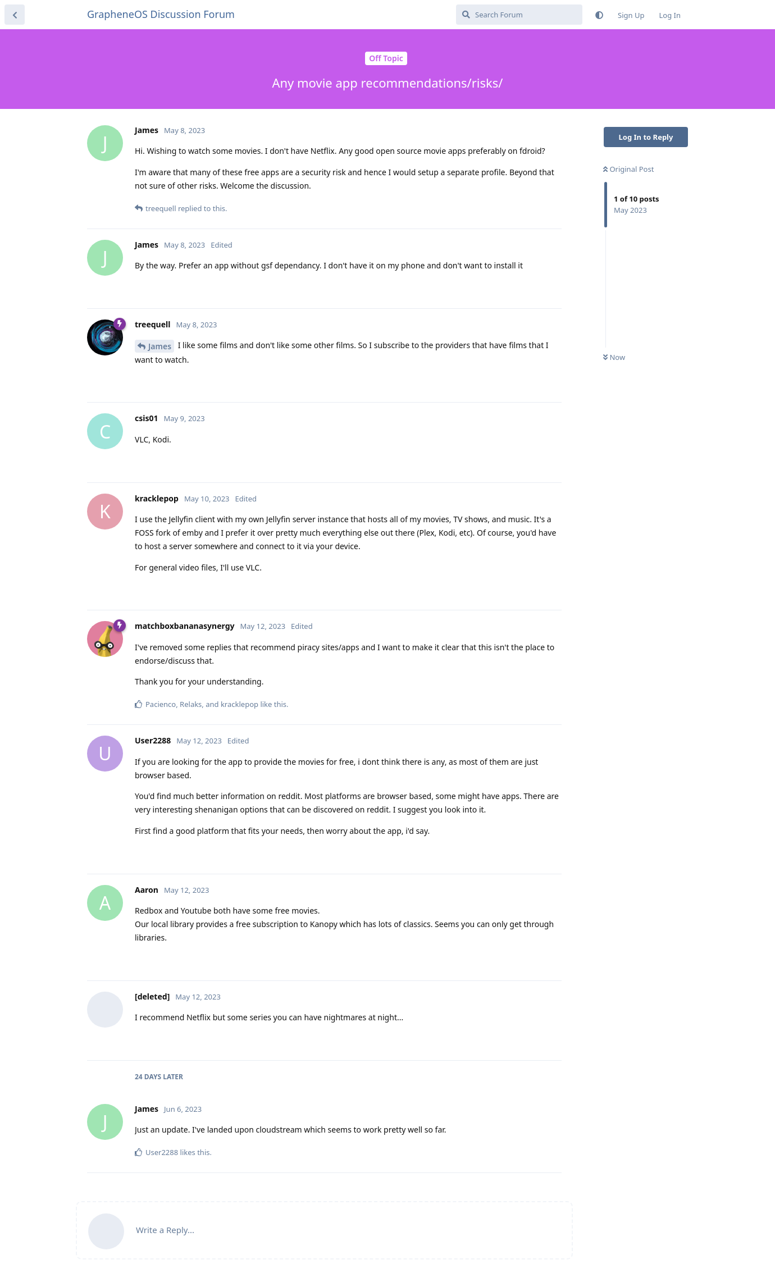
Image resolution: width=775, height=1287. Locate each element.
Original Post (628, 169)
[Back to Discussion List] (14, 14)
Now (614, 357)
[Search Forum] (519, 14)
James (159, 346)
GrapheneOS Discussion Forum (161, 14)
